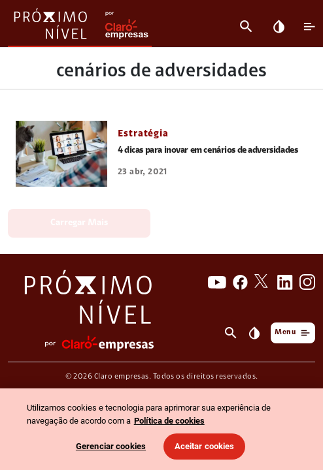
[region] (161, 429)
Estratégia (143, 134)
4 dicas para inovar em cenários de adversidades (208, 150)
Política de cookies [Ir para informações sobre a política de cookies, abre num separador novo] (169, 421)
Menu (293, 332)
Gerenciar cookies (111, 446)
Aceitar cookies (205, 446)
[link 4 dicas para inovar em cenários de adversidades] (61, 153)
